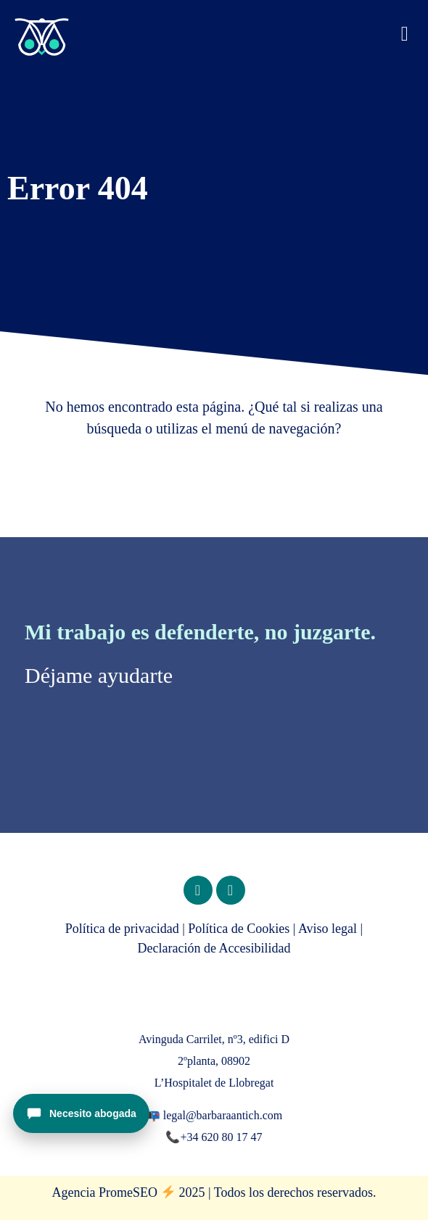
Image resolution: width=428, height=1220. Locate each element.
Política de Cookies (238, 928)
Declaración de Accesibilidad (214, 948)
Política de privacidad (122, 928)
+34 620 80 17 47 (221, 1137)
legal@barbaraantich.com (222, 1115)
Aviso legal (327, 928)
